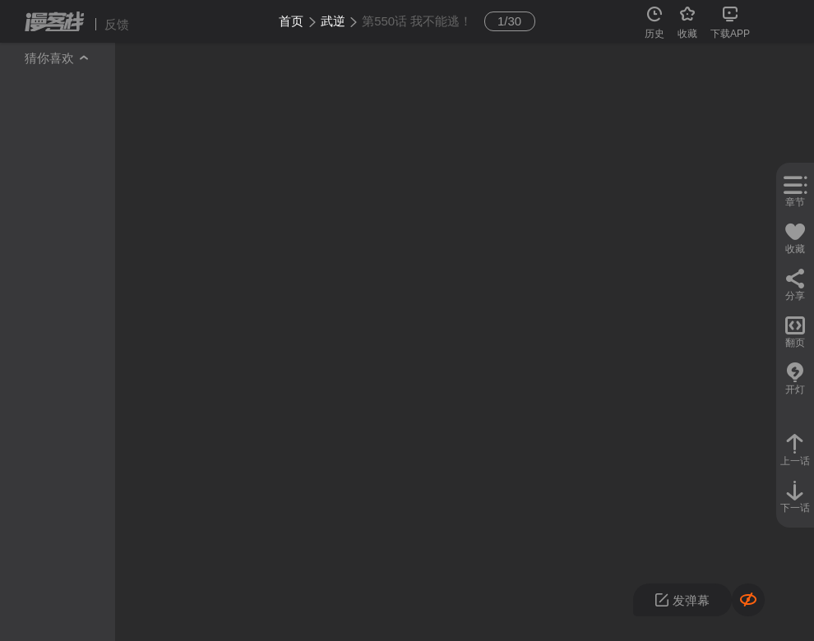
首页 (291, 21)
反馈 (116, 24)
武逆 (333, 21)
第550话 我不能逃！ (417, 21)
